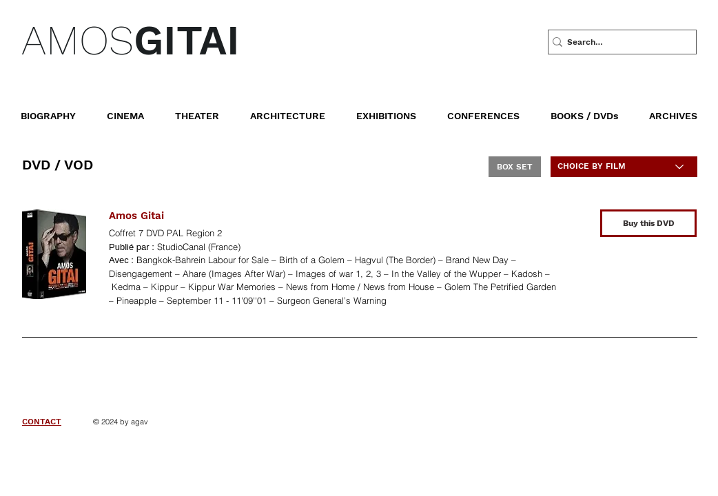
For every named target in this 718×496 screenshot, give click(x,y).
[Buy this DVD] (648, 223)
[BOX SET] (515, 166)
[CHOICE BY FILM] (624, 166)
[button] (594, 109)
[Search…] (617, 42)
